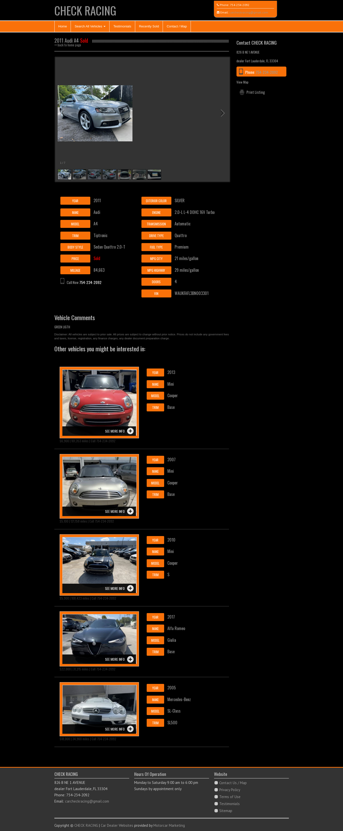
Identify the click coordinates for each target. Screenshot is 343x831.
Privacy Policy (229, 789)
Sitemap (225, 810)
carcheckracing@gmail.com (248, 12)
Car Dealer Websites (117, 825)
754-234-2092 (239, 5)
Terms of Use (229, 796)
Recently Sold (149, 26)
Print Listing (255, 92)
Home (62, 26)
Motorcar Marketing (169, 825)
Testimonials (122, 26)
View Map (242, 82)
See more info (115, 431)
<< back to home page (67, 44)
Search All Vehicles (90, 26)
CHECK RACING (85, 10)
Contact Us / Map (233, 782)
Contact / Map (177, 26)
